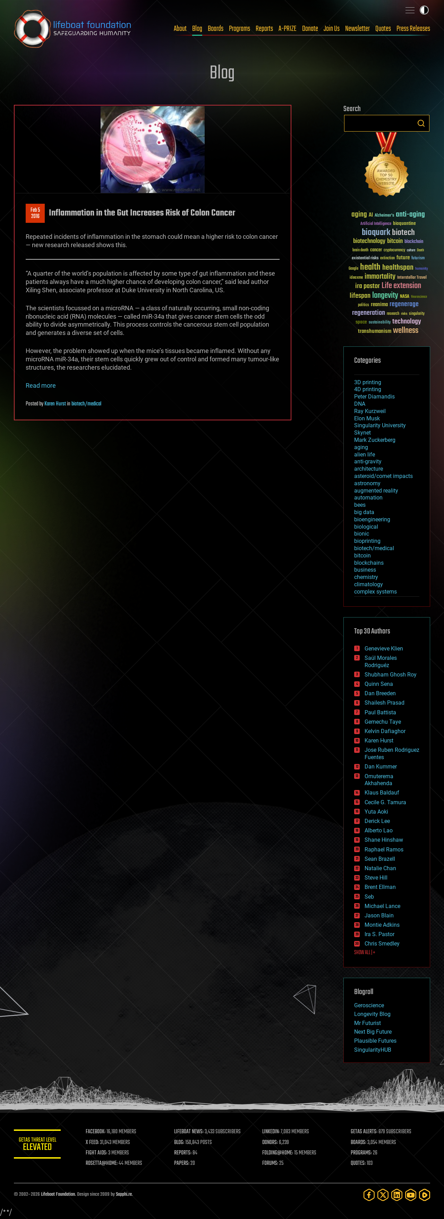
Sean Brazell (380, 859)
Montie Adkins (382, 925)
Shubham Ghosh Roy (391, 674)
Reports (264, 29)
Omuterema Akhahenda (379, 780)
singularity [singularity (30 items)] (417, 314)
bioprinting (367, 541)
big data (364, 512)
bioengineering (372, 519)
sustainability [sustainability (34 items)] (380, 322)
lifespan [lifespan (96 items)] (360, 296)
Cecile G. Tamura (385, 802)
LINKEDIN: (272, 1131)
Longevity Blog (372, 1014)
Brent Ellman (380, 887)
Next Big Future (373, 1031)
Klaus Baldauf (382, 792)
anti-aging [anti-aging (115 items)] (410, 214)
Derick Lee (377, 821)
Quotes (383, 29)
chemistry (366, 577)
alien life (364, 454)
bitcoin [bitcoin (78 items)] (395, 241)
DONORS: (271, 1142)
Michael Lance (382, 906)
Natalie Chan (380, 868)
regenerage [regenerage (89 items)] (404, 304)
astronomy (367, 483)
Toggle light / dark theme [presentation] (424, 10)
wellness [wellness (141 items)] (405, 330)
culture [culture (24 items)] (411, 250)
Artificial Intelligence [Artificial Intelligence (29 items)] (375, 224)
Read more (41, 385)
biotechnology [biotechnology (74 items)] (369, 241)
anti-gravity (368, 461)
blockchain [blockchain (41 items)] (413, 242)
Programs (239, 29)
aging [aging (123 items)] (359, 214)
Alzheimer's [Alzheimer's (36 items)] (384, 215)
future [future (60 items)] (403, 257)
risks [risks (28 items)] (404, 314)
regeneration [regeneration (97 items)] (368, 313)
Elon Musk (367, 418)
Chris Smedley (382, 943)
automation (368, 497)
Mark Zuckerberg (374, 440)
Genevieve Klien (384, 648)
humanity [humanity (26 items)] (421, 269)
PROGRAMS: (361, 1153)
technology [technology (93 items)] (406, 322)
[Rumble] (424, 1195)
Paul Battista (380, 712)
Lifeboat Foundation (58, 1195)
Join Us (332, 29)
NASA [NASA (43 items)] (404, 297)
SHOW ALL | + (364, 952)
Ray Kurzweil (370, 411)
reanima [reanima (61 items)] (379, 304)
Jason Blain (379, 915)
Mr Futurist (367, 1023)
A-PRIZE (288, 29)
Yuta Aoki (376, 811)
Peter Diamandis (374, 396)
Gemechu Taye (383, 721)
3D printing (367, 382)
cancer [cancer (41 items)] (376, 250)
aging (361, 447)
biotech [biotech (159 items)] (403, 232)
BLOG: (180, 1142)
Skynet (362, 432)
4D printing (367, 389)
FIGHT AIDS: (98, 1153)
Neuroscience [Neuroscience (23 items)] (419, 297)
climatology (368, 584)
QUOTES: (358, 1163)
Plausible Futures (375, 1040)
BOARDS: (359, 1142)
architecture (368, 468)
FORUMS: (271, 1163)
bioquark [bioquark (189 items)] (376, 233)
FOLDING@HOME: (278, 1153)
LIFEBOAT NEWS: (190, 1131)
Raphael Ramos (384, 849)
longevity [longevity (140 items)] (385, 295)
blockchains (369, 563)
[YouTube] (410, 1195)
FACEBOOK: (97, 1131)
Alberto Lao (379, 830)
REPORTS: (184, 1153)
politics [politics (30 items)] (363, 305)
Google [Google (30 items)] (353, 269)
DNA (359, 404)
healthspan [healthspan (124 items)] (397, 267)
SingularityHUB (372, 1049)
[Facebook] (369, 1195)
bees (360, 505)
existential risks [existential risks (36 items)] (365, 258)
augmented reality (376, 490)
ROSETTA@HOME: (103, 1163)
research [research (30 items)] (393, 314)
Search (421, 123)
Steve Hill (376, 877)
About (180, 29)
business (365, 569)
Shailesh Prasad (384, 702)
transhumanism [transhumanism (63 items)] (374, 331)
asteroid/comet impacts (383, 476)
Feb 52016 (35, 213)
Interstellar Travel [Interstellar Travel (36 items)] (412, 277)
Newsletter (357, 29)
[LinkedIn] (396, 1195)
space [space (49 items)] (361, 322)
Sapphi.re (124, 1195)
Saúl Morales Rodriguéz (381, 662)
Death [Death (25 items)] (420, 250)
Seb (369, 896)
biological (366, 526)
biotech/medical (86, 404)
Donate (310, 29)
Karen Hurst (55, 404)
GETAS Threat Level (38, 1145)
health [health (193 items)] (370, 267)
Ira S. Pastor (379, 934)
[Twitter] (382, 1195)
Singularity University (380, 425)
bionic (361, 533)
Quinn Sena (379, 684)
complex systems (375, 591)
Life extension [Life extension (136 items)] (401, 286)
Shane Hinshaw (384, 840)
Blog (197, 29)
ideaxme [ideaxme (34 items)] (356, 278)
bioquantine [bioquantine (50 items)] (404, 223)
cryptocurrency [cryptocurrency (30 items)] (394, 250)
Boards (215, 29)
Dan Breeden (380, 693)
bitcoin (362, 555)
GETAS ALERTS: (364, 1131)
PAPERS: (182, 1163)
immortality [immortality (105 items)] (380, 276)
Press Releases (413, 29)
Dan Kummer (381, 766)
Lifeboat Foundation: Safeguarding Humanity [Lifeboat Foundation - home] (73, 29)
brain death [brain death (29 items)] (360, 250)
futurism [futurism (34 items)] (418, 258)
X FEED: (94, 1142)
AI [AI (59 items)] (371, 215)
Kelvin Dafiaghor (385, 731)
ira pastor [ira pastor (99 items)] (367, 286)
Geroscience (369, 1005)
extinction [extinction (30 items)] (387, 258)
